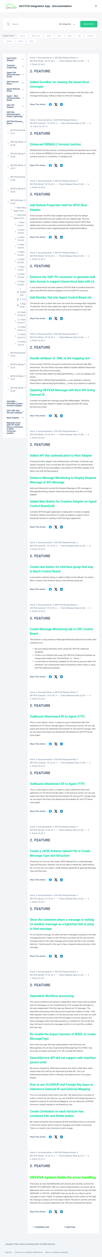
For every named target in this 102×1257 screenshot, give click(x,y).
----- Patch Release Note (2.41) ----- (71, 1156)
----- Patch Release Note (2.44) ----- (21, 216)
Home (32, 58)
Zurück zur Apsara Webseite (28, 1252)
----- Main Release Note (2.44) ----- (21, 209)
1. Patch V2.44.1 (21, 224)
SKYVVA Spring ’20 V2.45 (18, 190)
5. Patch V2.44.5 (21, 253)
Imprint (8, 1252)
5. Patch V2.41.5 (37, 1159)
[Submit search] (88, 24)
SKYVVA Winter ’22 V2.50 (18, 143)
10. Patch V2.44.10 (22, 314)
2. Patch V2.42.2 (37, 902)
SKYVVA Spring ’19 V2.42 (18, 366)
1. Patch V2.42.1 (37, 978)
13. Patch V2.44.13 (22, 336)
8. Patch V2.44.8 (21, 275)
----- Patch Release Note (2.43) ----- (73, 123)
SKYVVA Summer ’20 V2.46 (19, 178)
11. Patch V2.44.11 (22, 321)
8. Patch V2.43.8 (37, 549)
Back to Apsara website (57, 1252)
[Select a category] (66, 24)
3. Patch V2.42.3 (37, 833)
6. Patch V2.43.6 (37, 611)
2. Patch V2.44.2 (21, 239)
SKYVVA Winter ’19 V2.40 (18, 389)
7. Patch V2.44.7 (21, 268)
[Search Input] (33, 24)
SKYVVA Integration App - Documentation (45, 6)
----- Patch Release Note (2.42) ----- (71, 830)
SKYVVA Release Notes (65, 58)
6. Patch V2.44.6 (21, 261)
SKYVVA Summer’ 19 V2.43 (19, 354)
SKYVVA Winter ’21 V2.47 (18, 167)
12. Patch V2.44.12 (22, 328)
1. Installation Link (24, 292)
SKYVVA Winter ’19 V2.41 (18, 377)
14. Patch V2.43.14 (38, 126)
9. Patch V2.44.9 (21, 283)
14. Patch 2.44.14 (22, 343)
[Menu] (96, 6)
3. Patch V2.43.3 (37, 766)
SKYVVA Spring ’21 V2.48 (18, 155)
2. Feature (24, 299)
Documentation (45, 58)
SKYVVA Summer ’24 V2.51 (19, 132)
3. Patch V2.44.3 (21, 231)
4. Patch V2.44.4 (21, 246)
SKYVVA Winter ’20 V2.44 (18, 202)
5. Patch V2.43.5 (37, 699)
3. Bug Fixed (22, 305)
